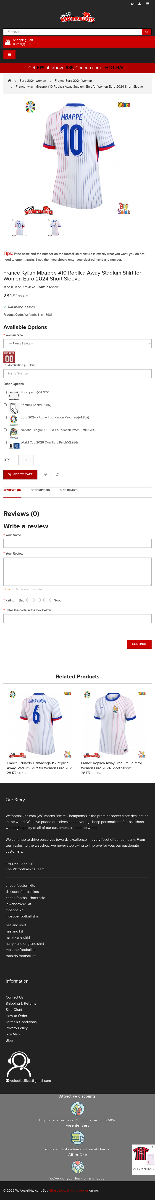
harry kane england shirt (25, 943)
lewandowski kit (18, 904)
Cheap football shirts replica (68, 1190)
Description (40, 490)
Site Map (13, 1034)
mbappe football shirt (22, 916)
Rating (9, 600)
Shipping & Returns (21, 1003)
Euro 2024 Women (33, 81)
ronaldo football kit (21, 956)
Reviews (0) (12, 490)
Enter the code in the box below (28, 610)
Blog (9, 1040)
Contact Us (14, 997)
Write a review (48, 287)
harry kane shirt (18, 937)
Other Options (13, 384)
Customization (13, 365)
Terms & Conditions (21, 1022)
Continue (139, 644)
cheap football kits (20, 885)
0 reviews (29, 287)
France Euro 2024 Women (73, 81)
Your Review (14, 553)
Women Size (14, 335)
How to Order (16, 1016)
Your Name (13, 535)
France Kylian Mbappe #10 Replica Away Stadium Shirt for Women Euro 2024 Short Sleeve (79, 87)
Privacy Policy (17, 1028)
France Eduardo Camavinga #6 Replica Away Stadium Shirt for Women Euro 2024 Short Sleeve (40, 768)
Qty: (6, 460)
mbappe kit (15, 910)
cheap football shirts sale (25, 898)
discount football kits (22, 891)
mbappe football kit (21, 950)
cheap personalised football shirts (117, 822)
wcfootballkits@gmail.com (30, 1080)
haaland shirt (16, 925)
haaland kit (14, 931)
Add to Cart (20, 474)
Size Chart (68, 490)
